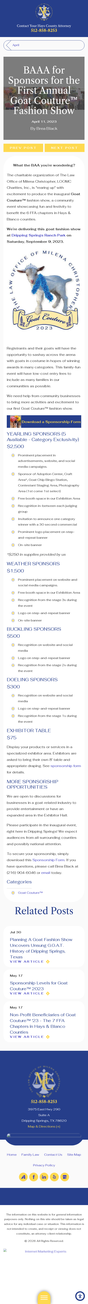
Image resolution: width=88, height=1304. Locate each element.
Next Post (64, 148)
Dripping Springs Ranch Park (39, 235)
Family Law (30, 1154)
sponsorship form (65, 766)
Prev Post (23, 148)
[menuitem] (12, 1155)
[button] (80, 1296)
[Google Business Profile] (64, 1177)
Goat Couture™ (30, 892)
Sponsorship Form (48, 860)
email (45, 872)
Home (12, 1154)
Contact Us (53, 1154)
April (15, 45)
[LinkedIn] (44, 1177)
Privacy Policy (44, 1165)
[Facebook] (33, 1177)
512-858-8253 (44, 30)
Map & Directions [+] (44, 1126)
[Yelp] (54, 1177)
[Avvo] (23, 1177)
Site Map (74, 1154)
